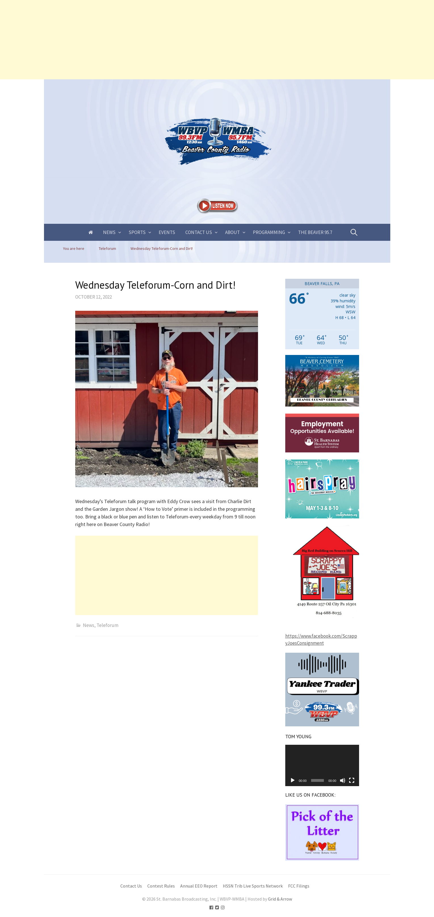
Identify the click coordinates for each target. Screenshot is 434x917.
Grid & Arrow (280, 899)
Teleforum (107, 625)
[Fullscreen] (352, 780)
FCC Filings (298, 886)
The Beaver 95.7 (315, 232)
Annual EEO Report (198, 886)
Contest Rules (161, 886)
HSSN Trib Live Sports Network (253, 886)
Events (167, 232)
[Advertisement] (170, 39)
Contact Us (198, 232)
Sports (137, 232)
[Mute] (342, 780)
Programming (269, 232)
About (232, 232)
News (109, 232)
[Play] (292, 780)
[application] (322, 765)
